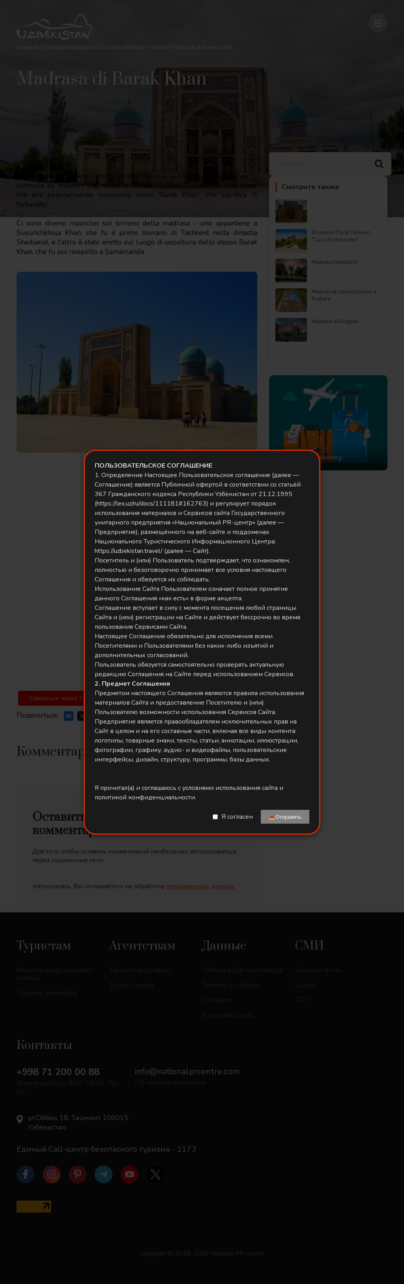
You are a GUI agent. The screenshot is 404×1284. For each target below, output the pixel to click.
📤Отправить (285, 817)
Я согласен (237, 816)
